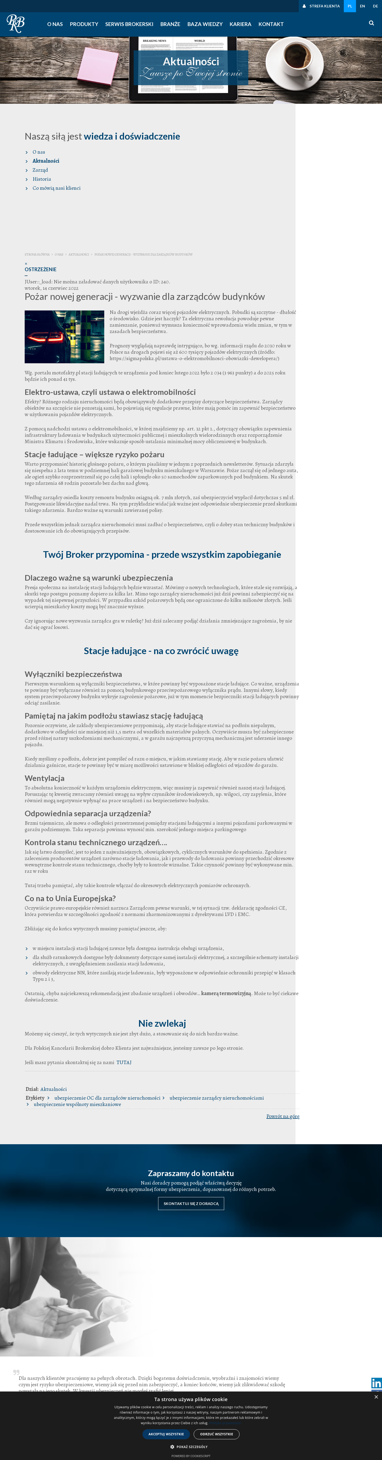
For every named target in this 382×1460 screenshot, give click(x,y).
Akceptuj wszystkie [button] (166, 1434)
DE (375, 6)
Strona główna (180, 125)
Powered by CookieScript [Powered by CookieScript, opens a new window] (191, 1456)
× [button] (376, 1397)
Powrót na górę (350, 1139)
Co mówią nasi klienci (47, 188)
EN (362, 6)
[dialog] (191, 1426)
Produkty (89, 24)
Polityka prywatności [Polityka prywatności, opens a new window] (225, 1423)
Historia (32, 179)
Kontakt (272, 24)
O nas (60, 24)
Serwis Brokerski (133, 24)
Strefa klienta (325, 6)
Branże (173, 24)
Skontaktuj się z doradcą (191, 1208)
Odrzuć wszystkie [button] (216, 1434)
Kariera (241, 24)
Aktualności (36, 161)
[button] (190, 1447)
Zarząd (31, 170)
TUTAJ (267, 1086)
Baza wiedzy (206, 24)
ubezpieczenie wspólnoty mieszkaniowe (263, 1127)
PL (350, 6)
